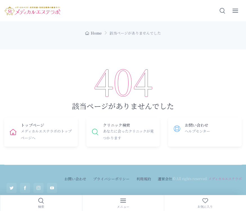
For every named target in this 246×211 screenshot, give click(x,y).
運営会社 (165, 178)
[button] (222, 10)
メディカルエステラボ (225, 178)
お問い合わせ (75, 178)
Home (93, 33)
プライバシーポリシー (111, 178)
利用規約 (143, 178)
